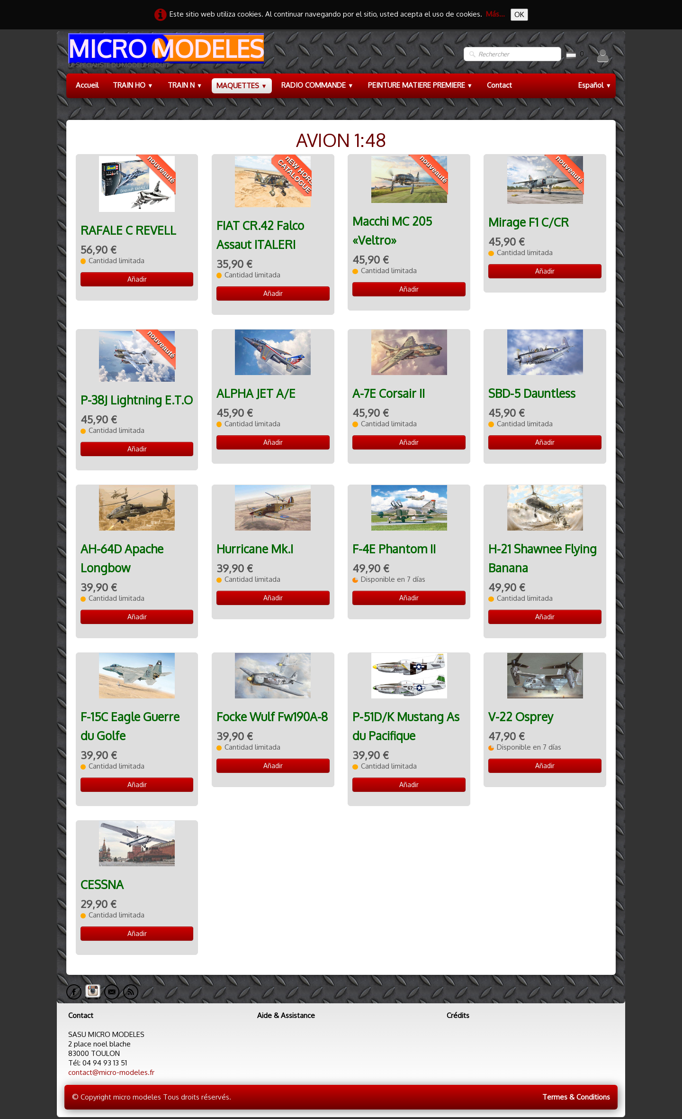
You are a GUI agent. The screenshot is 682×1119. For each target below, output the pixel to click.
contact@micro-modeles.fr (111, 1072)
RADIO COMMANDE (317, 85)
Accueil (87, 85)
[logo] (165, 54)
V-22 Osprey (520, 716)
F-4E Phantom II (394, 548)
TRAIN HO (133, 85)
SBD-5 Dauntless (531, 393)
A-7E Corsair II (388, 393)
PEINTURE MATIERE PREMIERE (420, 85)
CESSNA (102, 884)
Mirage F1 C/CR (528, 222)
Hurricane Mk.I (254, 548)
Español (594, 85)
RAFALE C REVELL (128, 230)
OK (519, 14)
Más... (495, 13)
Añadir (137, 279)
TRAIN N (185, 85)
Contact (499, 85)
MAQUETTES (241, 85)
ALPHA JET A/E (256, 393)
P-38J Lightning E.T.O (137, 400)
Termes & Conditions (576, 1096)
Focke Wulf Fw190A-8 (272, 716)
